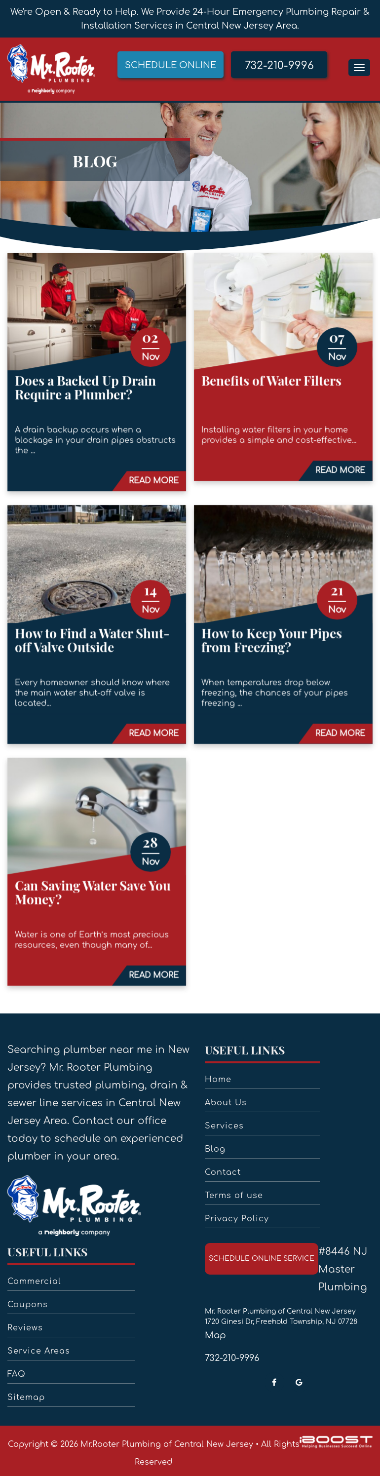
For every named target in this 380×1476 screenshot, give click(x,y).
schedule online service (261, 1258)
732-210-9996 (232, 1358)
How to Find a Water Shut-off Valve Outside (94, 639)
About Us (226, 1102)
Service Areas (38, 1351)
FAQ (16, 1374)
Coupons (27, 1304)
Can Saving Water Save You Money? (94, 888)
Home (218, 1079)
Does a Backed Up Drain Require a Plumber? (87, 391)
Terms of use (234, 1195)
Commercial (34, 1281)
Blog (215, 1149)
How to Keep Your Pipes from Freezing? (270, 639)
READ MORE (154, 483)
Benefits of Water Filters (270, 384)
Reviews (25, 1327)
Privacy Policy (237, 1218)
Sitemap (26, 1397)
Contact (223, 1172)
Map (215, 1335)
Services (224, 1126)
